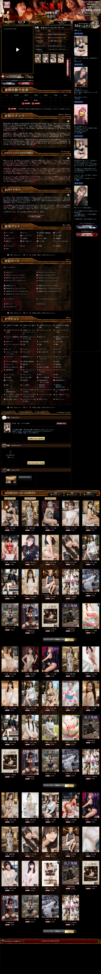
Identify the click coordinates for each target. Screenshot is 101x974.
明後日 (89, 493)
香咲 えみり (49, 562)
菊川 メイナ (90, 630)
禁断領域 (30, 631)
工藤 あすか (9, 674)
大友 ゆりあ (49, 708)
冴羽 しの (29, 888)
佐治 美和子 (9, 596)
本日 (55, 493)
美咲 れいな (70, 562)
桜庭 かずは (49, 742)
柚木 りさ (90, 708)
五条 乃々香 (9, 562)
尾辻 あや (70, 708)
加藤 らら (50, 820)
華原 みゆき (90, 528)
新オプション (90, 593)
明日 (72, 493)
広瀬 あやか (90, 562)
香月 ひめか (29, 742)
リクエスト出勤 (70, 596)
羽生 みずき (29, 596)
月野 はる (50, 596)
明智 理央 (29, 562)
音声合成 (70, 629)
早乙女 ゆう (70, 528)
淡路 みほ (9, 528)
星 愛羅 (29, 528)
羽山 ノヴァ (49, 528)
